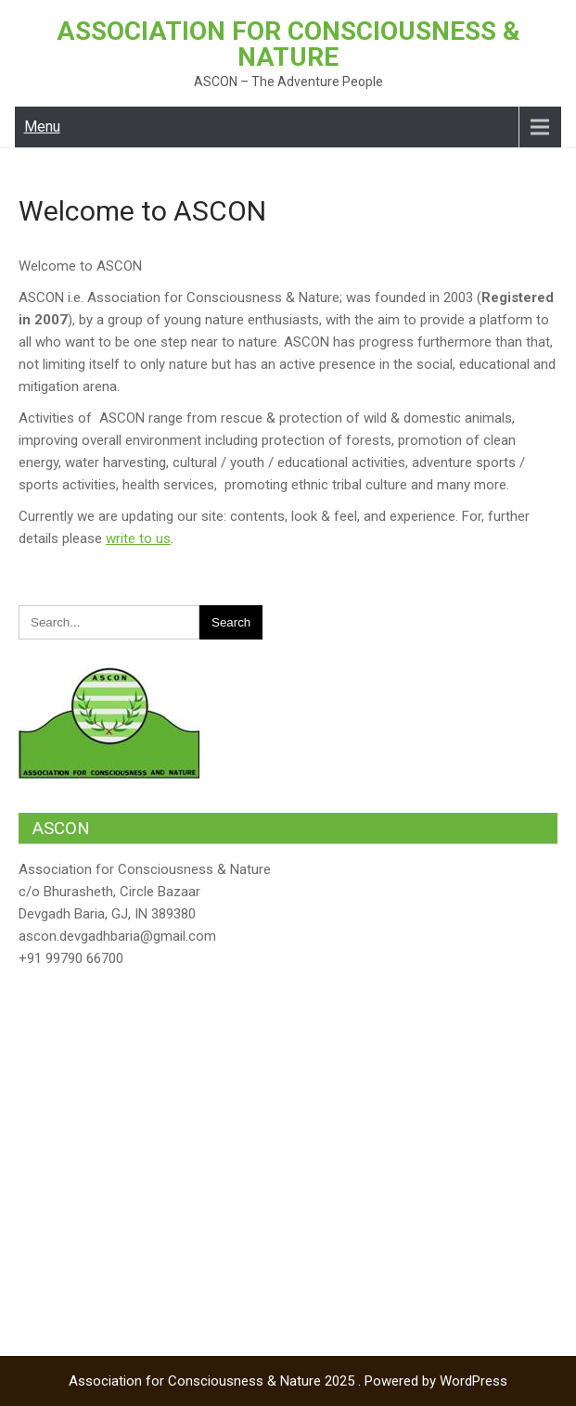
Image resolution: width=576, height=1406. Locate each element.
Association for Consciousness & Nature (288, 44)
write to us (138, 538)
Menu (42, 126)
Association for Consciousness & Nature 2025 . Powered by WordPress (288, 1381)
